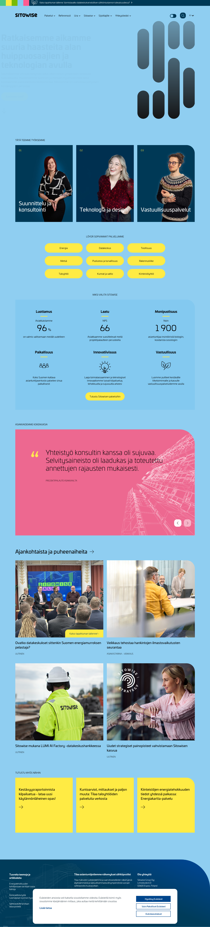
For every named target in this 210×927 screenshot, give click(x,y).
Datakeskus (105, 248)
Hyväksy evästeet (153, 898)
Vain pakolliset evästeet (154, 906)
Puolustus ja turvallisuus (105, 260)
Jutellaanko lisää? (29, 96)
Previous (177, 523)
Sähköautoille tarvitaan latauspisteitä (19, 905)
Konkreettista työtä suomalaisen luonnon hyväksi (22, 896)
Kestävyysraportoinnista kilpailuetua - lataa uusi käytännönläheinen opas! (37, 794)
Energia (64, 248)
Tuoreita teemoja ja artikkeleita (19, 876)
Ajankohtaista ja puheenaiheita (51, 551)
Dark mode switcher (173, 16)
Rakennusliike (146, 260)
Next (187, 523)
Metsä (63, 260)
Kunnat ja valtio (105, 273)
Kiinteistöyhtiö (146, 273)
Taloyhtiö (63, 273)
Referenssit (65, 15)
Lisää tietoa (45, 907)
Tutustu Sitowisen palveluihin (105, 396)
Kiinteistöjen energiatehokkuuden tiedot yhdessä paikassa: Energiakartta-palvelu (165, 794)
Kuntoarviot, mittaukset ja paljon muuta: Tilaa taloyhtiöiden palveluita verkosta (103, 794)
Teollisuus (146, 248)
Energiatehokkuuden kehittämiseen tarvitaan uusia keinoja (22, 886)
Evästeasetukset (154, 913)
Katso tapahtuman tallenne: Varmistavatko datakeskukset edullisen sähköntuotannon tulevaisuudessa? (85, 2)
